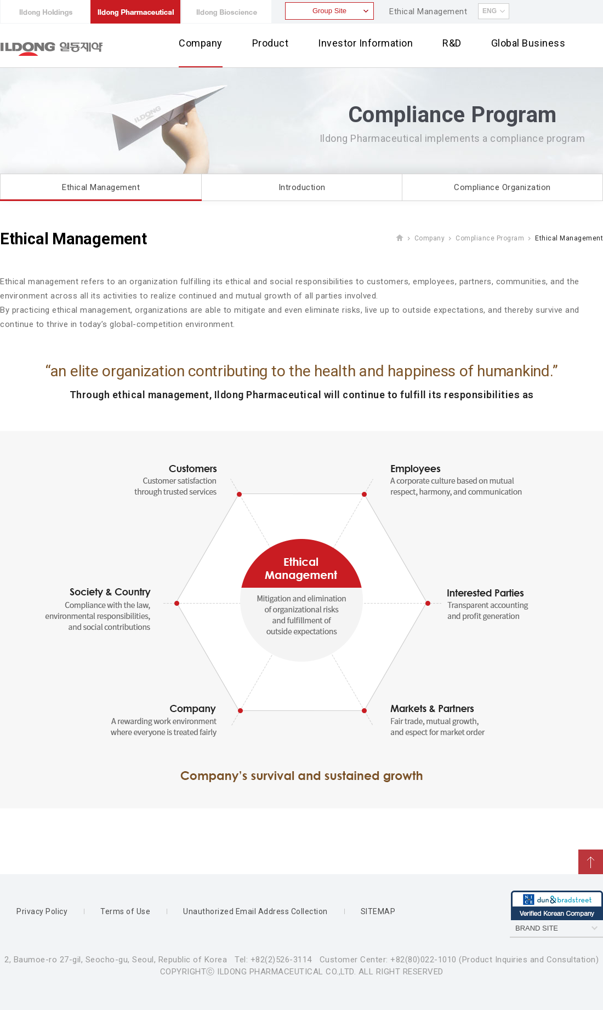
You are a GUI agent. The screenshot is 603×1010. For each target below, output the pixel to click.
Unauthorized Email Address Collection (255, 911)
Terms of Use (125, 911)
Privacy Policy (41, 911)
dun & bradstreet (557, 905)
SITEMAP (378, 911)
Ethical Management (428, 11)
